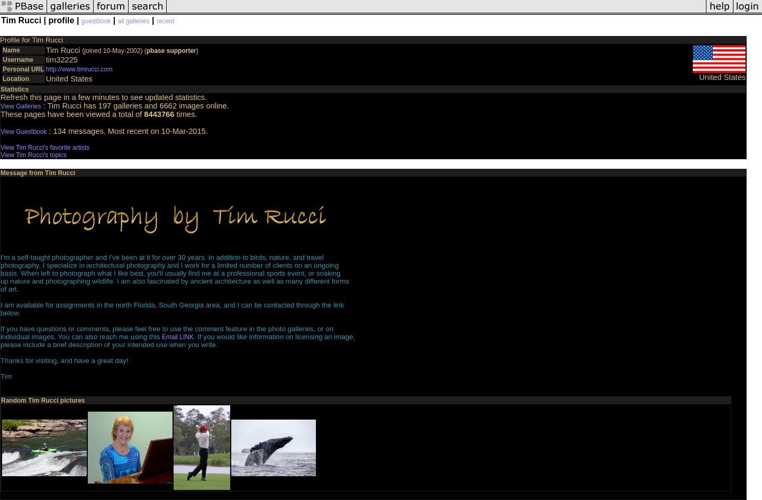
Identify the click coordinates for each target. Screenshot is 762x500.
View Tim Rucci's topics (34, 155)
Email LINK (178, 337)
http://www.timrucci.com (79, 69)
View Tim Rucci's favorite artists (45, 147)
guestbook (96, 21)
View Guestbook (24, 131)
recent (165, 21)
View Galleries (21, 106)
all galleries (134, 21)
